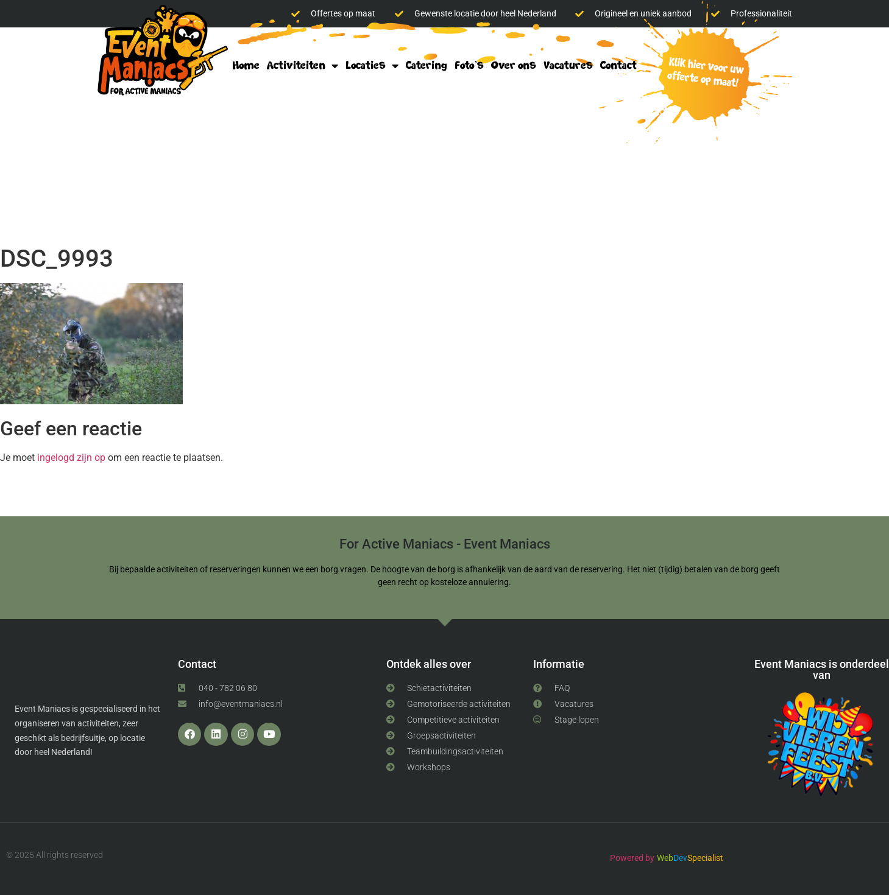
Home (246, 65)
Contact (618, 65)
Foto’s (469, 65)
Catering (426, 65)
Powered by (632, 858)
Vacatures (568, 65)
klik (701, 74)
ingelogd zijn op (71, 457)
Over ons (513, 65)
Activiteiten (302, 65)
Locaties (371, 65)
